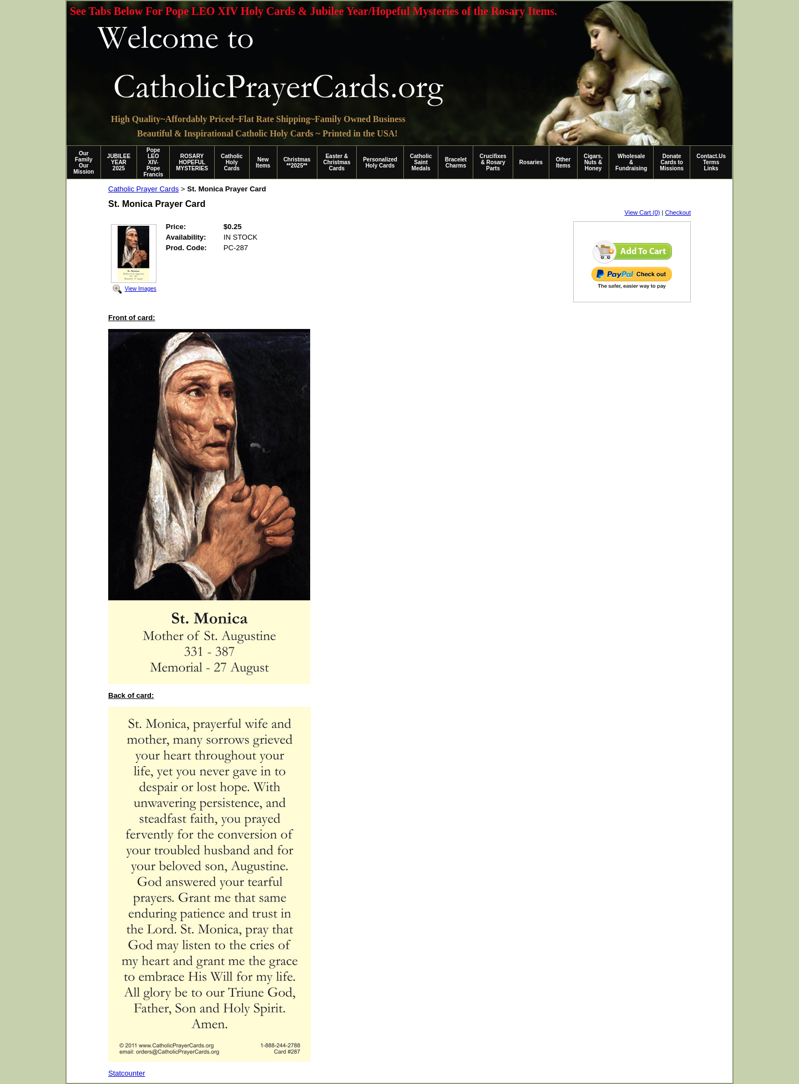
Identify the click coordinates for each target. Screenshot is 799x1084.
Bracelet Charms (456, 162)
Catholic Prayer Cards (143, 189)
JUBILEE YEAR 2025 (118, 162)
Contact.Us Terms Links (711, 162)
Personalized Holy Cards (380, 162)
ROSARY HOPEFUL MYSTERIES (192, 162)
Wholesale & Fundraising (631, 162)
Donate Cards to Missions (672, 162)
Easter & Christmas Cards (337, 162)
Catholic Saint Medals (421, 162)
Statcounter (126, 1073)
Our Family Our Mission (83, 162)
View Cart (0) (642, 212)
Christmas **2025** (297, 162)
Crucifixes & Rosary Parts (492, 162)
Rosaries (531, 162)
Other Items (563, 162)
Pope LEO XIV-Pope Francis (153, 162)
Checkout (678, 212)
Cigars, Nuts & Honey (593, 162)
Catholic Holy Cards (231, 162)
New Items (263, 162)
